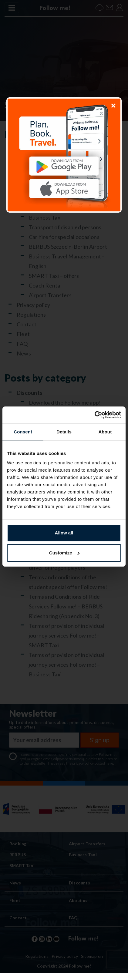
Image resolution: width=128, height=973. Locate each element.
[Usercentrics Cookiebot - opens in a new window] (94, 415)
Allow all (64, 532)
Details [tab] (64, 431)
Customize (64, 552)
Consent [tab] (23, 431)
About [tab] (105, 431)
